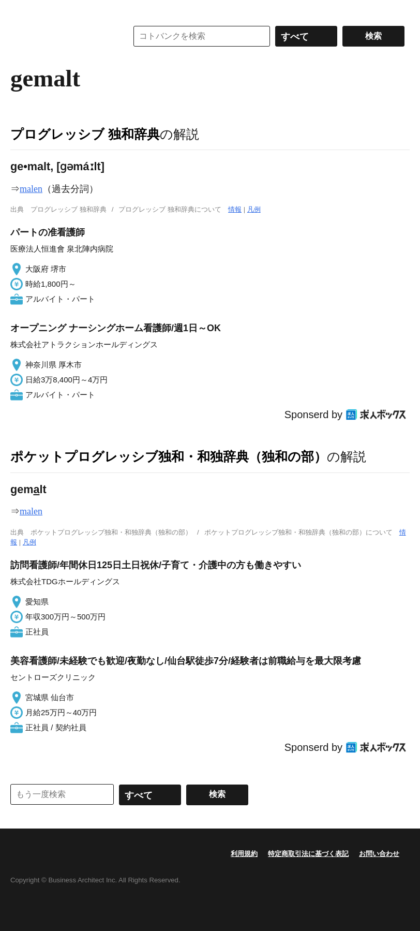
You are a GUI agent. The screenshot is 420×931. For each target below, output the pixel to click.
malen (31, 189)
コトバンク (61, 36)
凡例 (254, 209)
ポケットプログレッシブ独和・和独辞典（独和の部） (168, 456)
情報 (235, 209)
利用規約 (244, 854)
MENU (20, 10)
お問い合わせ (379, 854)
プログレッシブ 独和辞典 (85, 134)
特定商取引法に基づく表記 (308, 854)
